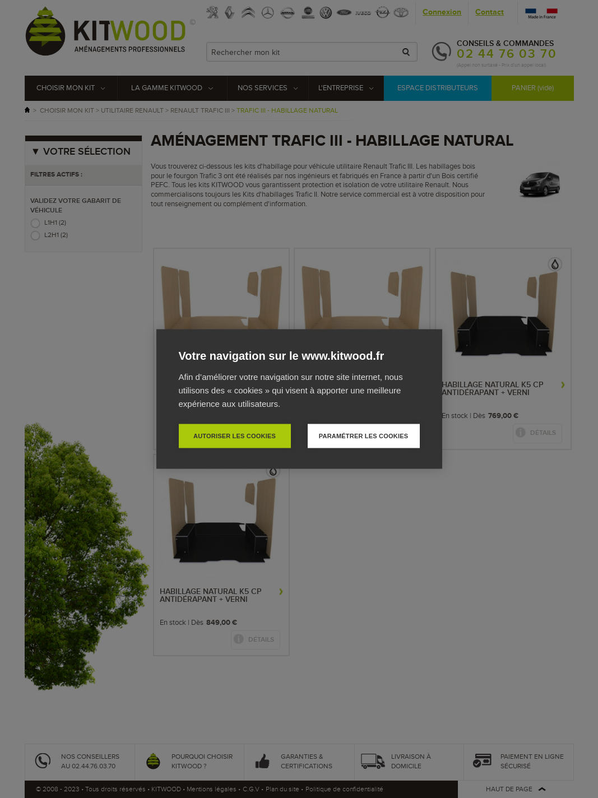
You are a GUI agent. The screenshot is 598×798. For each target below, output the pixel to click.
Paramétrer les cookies (363, 436)
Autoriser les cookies (234, 436)
